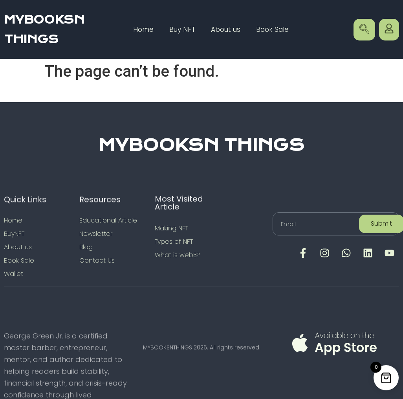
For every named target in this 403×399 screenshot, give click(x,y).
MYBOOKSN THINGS (201, 145)
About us (225, 29)
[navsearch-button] (364, 30)
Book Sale (272, 29)
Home (143, 29)
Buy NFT (182, 29)
